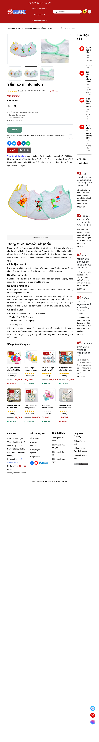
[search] (67, 11)
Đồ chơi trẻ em (44, 3)
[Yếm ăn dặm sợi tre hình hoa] (14, 395)
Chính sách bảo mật (80, 442)
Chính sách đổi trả (58, 453)
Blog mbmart (35, 457)
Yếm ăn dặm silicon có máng (31, 369)
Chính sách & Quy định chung (80, 449)
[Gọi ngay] (92, 715)
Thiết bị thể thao (39, 8)
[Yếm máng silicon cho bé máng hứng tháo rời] (49, 395)
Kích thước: (12, 101)
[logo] (17, 12)
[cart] (85, 12)
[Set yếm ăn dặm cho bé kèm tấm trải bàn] (66, 357)
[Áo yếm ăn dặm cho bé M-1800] (49, 357)
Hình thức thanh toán (80, 456)
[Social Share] (9, 143)
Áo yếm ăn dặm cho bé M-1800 (48, 369)
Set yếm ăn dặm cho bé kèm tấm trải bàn (65, 369)
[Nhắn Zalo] (92, 708)
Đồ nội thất (39, 14)
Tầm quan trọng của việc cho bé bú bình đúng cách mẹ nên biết (84, 180)
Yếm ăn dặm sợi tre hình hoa (13, 407)
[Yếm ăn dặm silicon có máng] (31, 357)
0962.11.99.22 (20, 466)
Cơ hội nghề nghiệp (35, 451)
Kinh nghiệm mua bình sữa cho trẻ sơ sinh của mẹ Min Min (84, 261)
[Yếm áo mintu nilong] (16, 156)
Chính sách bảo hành (58, 460)
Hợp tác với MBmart (34, 443)
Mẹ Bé (32, 3)
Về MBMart (34, 438)
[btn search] (56, 11)
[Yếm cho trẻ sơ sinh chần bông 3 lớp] (66, 395)
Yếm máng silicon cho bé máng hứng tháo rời (48, 407)
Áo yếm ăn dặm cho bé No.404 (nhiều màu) (13, 369)
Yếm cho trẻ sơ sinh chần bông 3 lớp (65, 407)
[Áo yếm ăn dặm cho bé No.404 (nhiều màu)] (14, 357)
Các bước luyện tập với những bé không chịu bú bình (84, 349)
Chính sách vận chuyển (58, 446)
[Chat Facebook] (92, 722)
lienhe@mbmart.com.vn (16, 473)
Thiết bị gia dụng (39, 20)
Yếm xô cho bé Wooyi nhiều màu (31, 407)
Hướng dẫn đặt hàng (58, 439)
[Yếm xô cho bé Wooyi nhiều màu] (31, 395)
